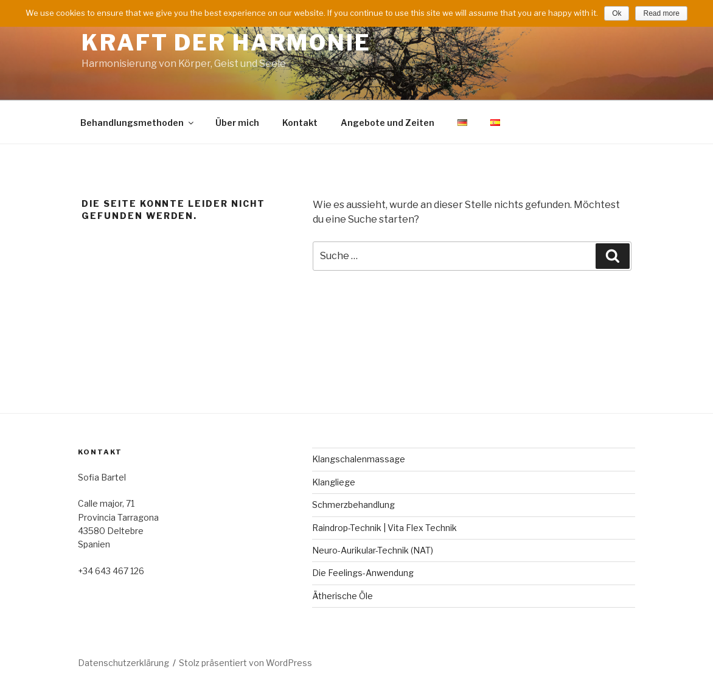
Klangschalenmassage (358, 459)
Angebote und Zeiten (387, 122)
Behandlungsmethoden (137, 122)
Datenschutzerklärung (123, 663)
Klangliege (333, 482)
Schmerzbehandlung (353, 504)
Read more (661, 13)
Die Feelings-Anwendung (363, 573)
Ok (616, 13)
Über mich (237, 122)
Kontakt (300, 122)
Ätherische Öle (342, 596)
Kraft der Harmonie (226, 42)
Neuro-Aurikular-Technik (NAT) (372, 550)
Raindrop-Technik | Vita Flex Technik (384, 528)
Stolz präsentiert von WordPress (245, 663)
